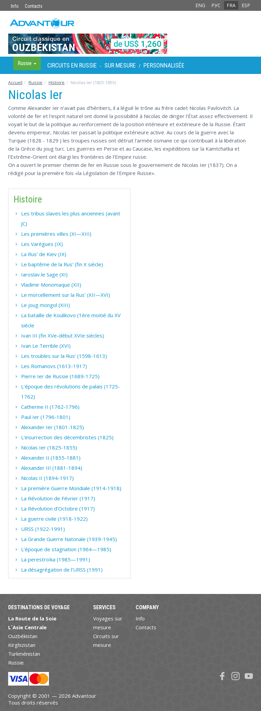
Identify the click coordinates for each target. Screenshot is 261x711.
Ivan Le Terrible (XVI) (46, 345)
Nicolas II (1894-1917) (47, 478)
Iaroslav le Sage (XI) (44, 274)
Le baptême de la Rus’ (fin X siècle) (62, 264)
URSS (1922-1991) (43, 528)
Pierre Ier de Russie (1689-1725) (60, 376)
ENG (200, 5)
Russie (35, 82)
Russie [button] (27, 63)
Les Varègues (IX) (42, 244)
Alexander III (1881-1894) (51, 467)
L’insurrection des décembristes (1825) (67, 437)
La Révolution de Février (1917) (58, 498)
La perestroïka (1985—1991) (55, 559)
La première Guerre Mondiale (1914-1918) (71, 488)
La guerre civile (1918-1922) (54, 518)
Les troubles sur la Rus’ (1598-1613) (64, 355)
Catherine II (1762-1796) (50, 406)
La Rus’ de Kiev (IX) (43, 254)
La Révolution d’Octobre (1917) (58, 508)
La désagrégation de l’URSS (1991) (62, 569)
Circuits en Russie (72, 65)
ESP (246, 5)
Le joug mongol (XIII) (45, 305)
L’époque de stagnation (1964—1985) (66, 549)
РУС (216, 5)
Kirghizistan (21, 644)
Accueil (15, 82)
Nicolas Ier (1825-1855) (49, 447)
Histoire (57, 82)
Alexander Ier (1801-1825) (52, 427)
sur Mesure (120, 65)
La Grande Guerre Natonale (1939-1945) (69, 539)
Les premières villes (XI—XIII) (56, 233)
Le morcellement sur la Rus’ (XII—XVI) (65, 294)
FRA (231, 5)
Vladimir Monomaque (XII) (51, 284)
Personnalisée (164, 65)
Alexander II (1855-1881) (51, 457)
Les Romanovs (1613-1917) (54, 366)
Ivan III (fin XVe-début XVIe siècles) (62, 335)
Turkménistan (24, 653)
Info (15, 6)
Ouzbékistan (22, 636)
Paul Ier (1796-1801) (45, 417)
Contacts (33, 6)
